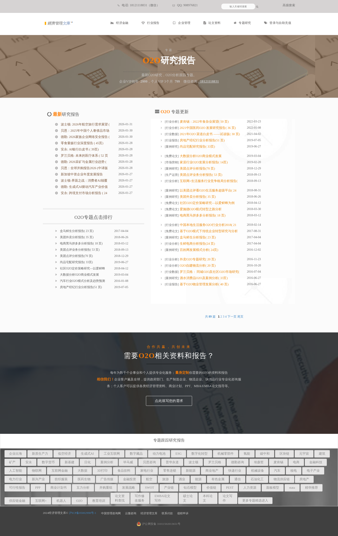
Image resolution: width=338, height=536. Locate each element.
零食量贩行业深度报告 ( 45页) (81, 143)
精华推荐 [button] (311, 487)
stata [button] (292, 487)
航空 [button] (149, 479)
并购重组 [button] (105, 487)
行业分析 (172, 121)
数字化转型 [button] (199, 453)
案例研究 (172, 146)
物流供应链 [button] (282, 479)
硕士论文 (188, 498)
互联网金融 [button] (60, 470)
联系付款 (167, 513)
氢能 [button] (247, 453)
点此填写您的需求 (169, 401)
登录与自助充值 (277, 23)
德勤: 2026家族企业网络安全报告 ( (85, 137)
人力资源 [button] (249, 487)
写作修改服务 (139, 498)
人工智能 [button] (15, 470)
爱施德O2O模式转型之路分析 (200, 209)
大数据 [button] (82, 470)
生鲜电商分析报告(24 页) (197, 243)
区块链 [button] (284, 453)
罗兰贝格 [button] (214, 462)
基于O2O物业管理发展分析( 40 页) (203, 284)
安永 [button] (28, 462)
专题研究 (242, 23)
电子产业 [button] (313, 470)
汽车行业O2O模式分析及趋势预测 (82, 281)
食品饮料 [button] (123, 470)
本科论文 (208, 498)
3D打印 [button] (102, 470)
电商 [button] (296, 462)
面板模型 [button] (272, 487)
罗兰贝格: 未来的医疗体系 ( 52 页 (84, 155)
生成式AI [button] (87, 453)
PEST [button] (229, 487)
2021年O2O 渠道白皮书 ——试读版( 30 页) (209, 134)
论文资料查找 (120, 498)
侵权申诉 (182, 513)
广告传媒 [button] (106, 479)
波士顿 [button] (193, 462)
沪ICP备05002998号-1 (82, 512)
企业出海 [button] (15, 453)
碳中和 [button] (265, 453)
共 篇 (210, 316)
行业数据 (172, 134)
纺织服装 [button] (61, 479)
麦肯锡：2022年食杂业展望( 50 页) (204, 121)
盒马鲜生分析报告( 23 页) (76, 231)
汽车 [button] (277, 470)
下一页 (231, 316)
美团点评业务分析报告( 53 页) (79, 249)
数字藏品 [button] (136, 453)
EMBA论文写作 (162, 498)
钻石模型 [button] (190, 487)
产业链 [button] (169, 487)
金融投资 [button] (129, 479)
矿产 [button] (12, 462)
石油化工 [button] (257, 479)
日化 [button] (87, 462)
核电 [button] (293, 470)
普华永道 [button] (172, 462)
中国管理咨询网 (111, 513)
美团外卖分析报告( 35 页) (76, 237)
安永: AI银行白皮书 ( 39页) (79, 149)
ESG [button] (178, 453)
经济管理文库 (149, 513)
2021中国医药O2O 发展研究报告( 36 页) (207, 128)
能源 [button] (198, 479)
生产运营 (172, 174)
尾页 (240, 316)
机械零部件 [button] (226, 453)
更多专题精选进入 (255, 500)
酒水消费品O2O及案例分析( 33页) (203, 278)
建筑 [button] (322, 453)
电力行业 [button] (15, 479)
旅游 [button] (165, 479)
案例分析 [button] (106, 462)
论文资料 (212, 23)
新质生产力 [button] (40, 453)
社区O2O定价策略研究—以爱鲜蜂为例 (207, 203)
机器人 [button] (61, 500)
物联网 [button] (37, 470)
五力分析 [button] (83, 487)
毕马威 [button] (128, 462)
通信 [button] (237, 479)
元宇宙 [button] (304, 453)
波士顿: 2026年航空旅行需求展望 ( (85, 124)
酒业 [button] (182, 479)
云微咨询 (130, 513)
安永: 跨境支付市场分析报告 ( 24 (83, 193)
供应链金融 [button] (17, 500)
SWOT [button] (149, 487)
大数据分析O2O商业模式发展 (79, 274)
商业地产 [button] (211, 470)
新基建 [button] (69, 462)
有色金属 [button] (217, 479)
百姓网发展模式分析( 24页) (198, 250)
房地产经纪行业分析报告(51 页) (80, 287)
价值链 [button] (211, 487)
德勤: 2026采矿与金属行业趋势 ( (83, 162)
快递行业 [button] (234, 470)
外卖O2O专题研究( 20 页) (197, 259)
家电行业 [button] (146, 470)
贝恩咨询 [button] (149, 462)
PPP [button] (38, 487)
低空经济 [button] (64, 453)
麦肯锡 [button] (278, 462)
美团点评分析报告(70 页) (76, 256)
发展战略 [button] (128, 487)
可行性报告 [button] (17, 487)
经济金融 (119, 23)
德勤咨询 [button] (237, 462)
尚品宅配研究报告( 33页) (76, 262)
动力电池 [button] (159, 453)
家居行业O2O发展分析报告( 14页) (203, 162)
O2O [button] (79, 500)
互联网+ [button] (41, 500)
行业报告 (150, 23)
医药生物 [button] (84, 479)
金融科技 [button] (315, 462)
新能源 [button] (191, 470)
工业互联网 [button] (112, 453)
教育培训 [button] (98, 500)
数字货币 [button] (48, 462)
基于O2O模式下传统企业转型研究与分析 (208, 231)
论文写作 (227, 498)
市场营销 (172, 162)
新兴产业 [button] (38, 479)
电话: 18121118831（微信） (139, 5)
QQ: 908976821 (185, 5)
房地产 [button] (304, 479)
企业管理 (181, 23)
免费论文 (172, 156)
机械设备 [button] (257, 470)
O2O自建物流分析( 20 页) (197, 265)
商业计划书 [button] (58, 487)
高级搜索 (289, 5)
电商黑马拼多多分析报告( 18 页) (81, 243)
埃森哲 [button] (259, 462)
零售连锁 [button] (169, 470)
